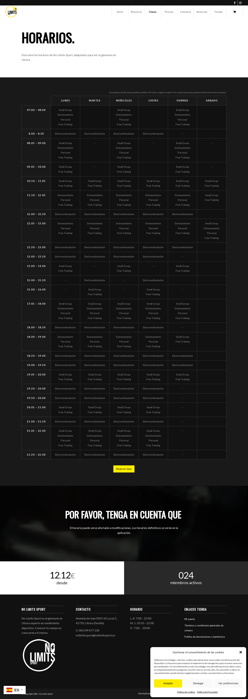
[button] (241, 652)
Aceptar (168, 683)
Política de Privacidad (207, 692)
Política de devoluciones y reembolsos (204, 636)
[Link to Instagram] (240, 2)
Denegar (198, 683)
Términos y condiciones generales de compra (203, 628)
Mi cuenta (189, 619)
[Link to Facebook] (234, 2)
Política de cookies (186, 692)
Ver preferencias (228, 683)
